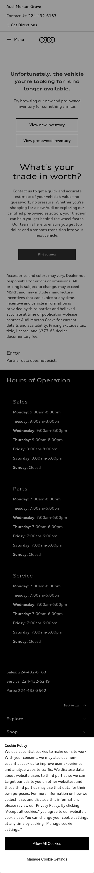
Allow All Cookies (47, 844)
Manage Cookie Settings (47, 859)
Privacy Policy (47, 805)
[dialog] (47, 805)
